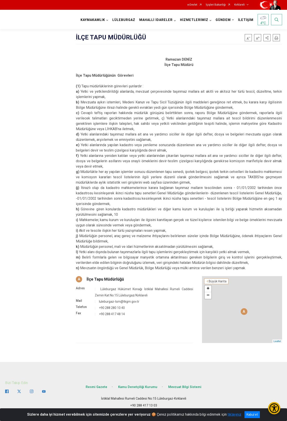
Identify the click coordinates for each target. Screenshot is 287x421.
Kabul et (252, 414)
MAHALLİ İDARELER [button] (156, 20)
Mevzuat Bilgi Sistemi (184, 387)
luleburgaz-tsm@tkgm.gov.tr (119, 301)
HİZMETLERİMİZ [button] (194, 20)
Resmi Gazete (96, 387)
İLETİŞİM (245, 20)
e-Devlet (192, 4)
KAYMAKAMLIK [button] (93, 20)
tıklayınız (234, 414)
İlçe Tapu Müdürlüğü (105, 279)
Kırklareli (239, 4)
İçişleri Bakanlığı (216, 4)
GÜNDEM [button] (223, 20)
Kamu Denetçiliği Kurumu (137, 387)
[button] (267, 37)
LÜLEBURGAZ (123, 20)
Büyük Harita (217, 281)
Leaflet (277, 341)
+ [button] (207, 288)
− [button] (207, 295)
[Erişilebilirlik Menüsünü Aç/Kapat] (274, 408)
